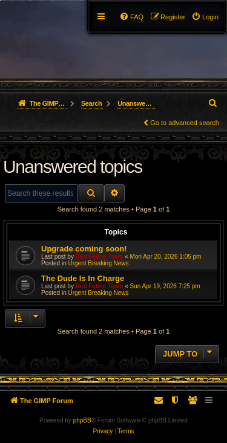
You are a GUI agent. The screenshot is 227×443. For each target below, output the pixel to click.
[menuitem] (205, 17)
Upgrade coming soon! (84, 248)
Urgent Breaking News (98, 263)
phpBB (82, 420)
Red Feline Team (99, 256)
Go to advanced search (184, 122)
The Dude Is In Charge (82, 278)
